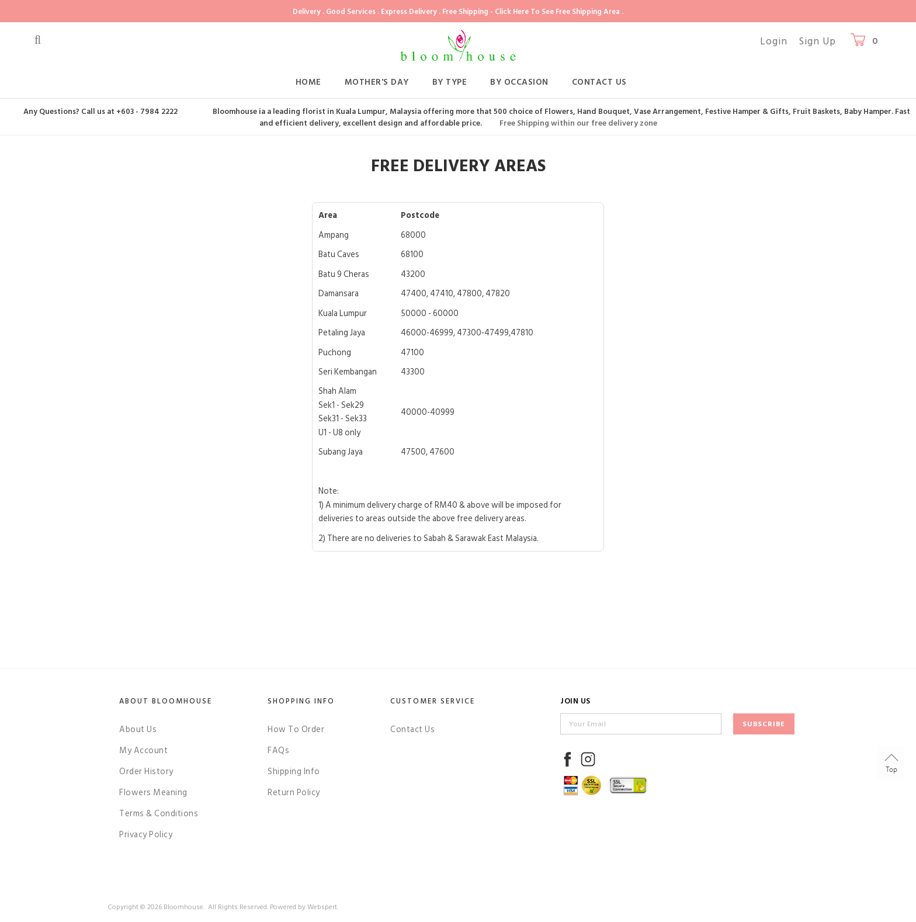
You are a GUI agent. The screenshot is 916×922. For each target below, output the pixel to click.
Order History (146, 771)
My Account (143, 750)
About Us (138, 729)
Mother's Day (377, 82)
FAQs (278, 750)
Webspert (322, 907)
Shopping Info (301, 701)
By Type (449, 82)
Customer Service (432, 701)
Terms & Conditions (158, 813)
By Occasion (519, 82)
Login (773, 41)
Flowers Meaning (153, 792)
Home (308, 82)
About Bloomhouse (165, 701)
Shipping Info (294, 771)
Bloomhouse (183, 907)
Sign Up (817, 41)
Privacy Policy (145, 834)
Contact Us (599, 82)
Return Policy (294, 792)
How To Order (296, 729)
